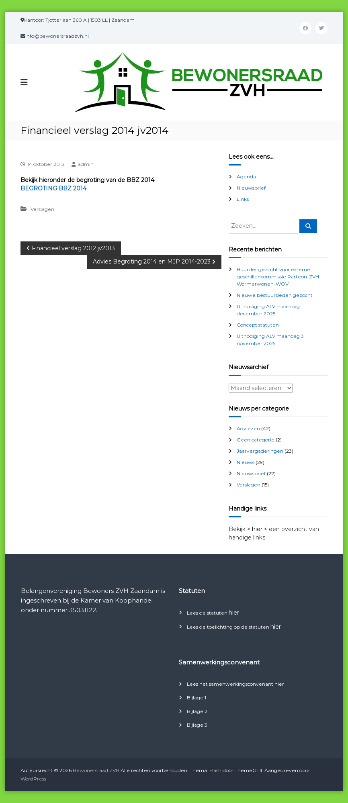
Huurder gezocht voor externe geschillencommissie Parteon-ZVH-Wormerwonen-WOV (279, 276)
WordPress (33, 779)
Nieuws (245, 462)
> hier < (257, 529)
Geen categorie (255, 440)
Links (243, 199)
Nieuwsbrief (251, 188)
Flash (215, 770)
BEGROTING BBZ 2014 (53, 188)
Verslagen (42, 209)
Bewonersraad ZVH (96, 770)
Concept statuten (258, 325)
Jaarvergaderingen (260, 451)
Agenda (246, 177)
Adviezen (248, 428)
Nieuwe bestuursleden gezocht (275, 295)
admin (86, 164)
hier (234, 612)
